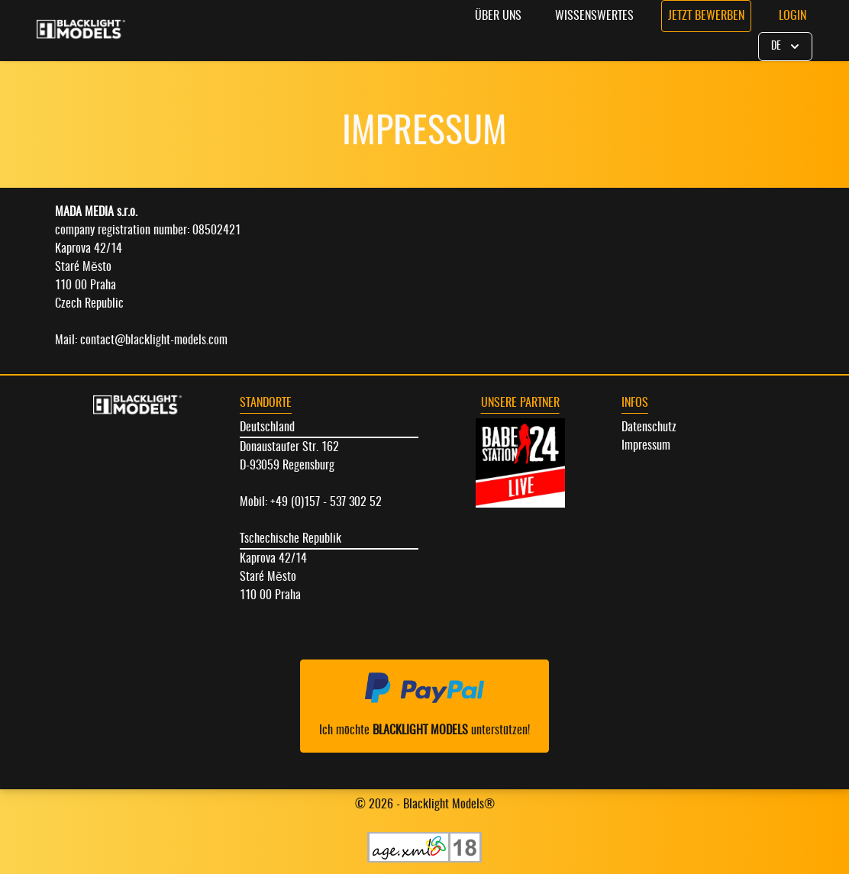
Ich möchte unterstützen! (424, 704)
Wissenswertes (594, 16)
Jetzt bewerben (706, 16)
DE (786, 46)
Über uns (498, 16)
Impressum (645, 446)
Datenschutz (648, 427)
